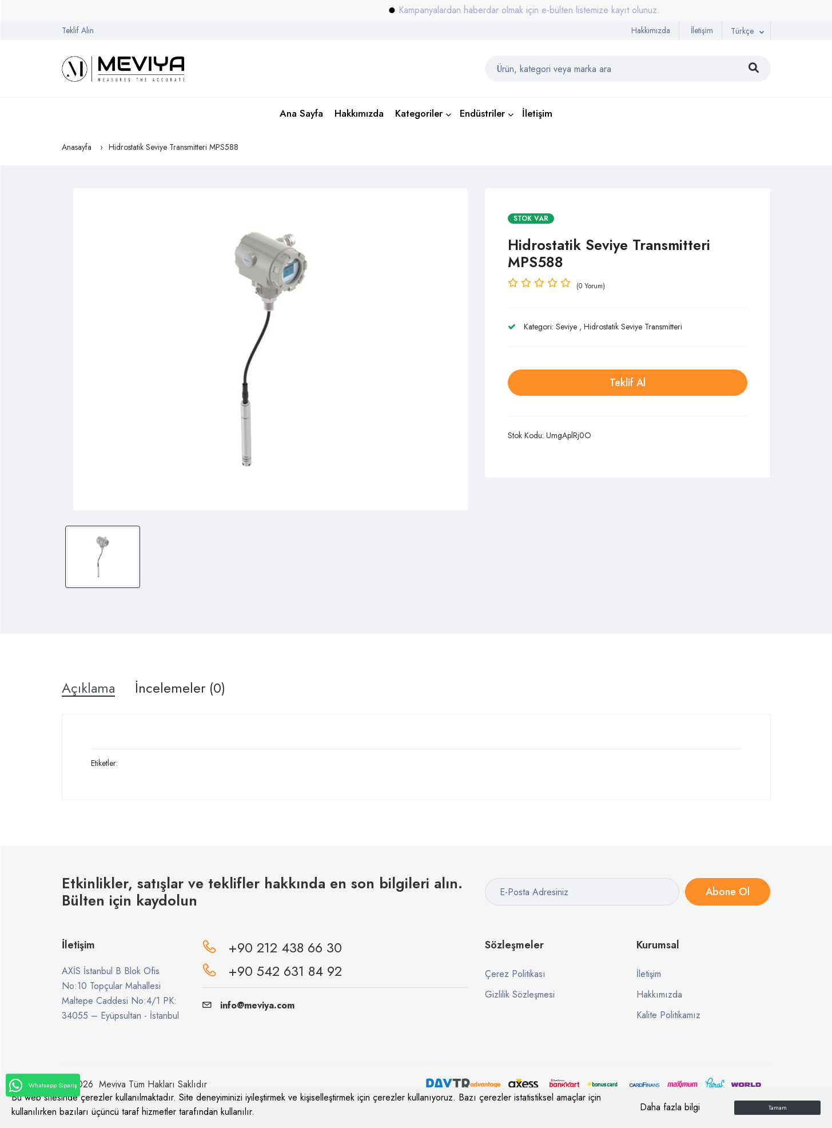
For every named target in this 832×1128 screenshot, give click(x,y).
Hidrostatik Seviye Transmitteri (633, 326)
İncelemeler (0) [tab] (180, 688)
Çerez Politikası (515, 973)
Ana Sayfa (301, 113)
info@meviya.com (248, 1005)
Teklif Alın (78, 30)
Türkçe (742, 31)
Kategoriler (419, 113)
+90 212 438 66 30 (285, 948)
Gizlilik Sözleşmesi (520, 994)
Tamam (778, 1107)
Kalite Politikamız (668, 1015)
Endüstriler (482, 113)
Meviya (112, 1084)
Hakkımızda (650, 30)
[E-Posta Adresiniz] (582, 891)
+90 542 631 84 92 (285, 971)
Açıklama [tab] (88, 688)
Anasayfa (76, 147)
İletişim (702, 30)
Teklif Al (628, 382)
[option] (270, 349)
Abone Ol (728, 891)
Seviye (566, 326)
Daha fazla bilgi (670, 1107)
